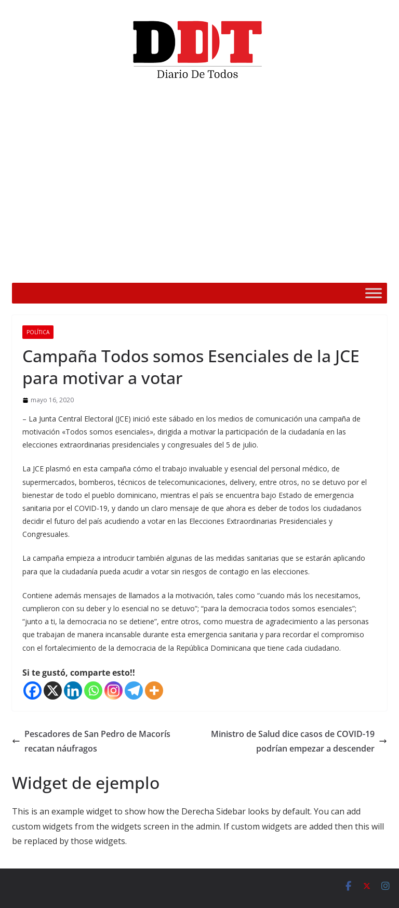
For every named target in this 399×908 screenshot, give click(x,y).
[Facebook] (32, 690)
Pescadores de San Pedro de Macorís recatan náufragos (91, 741)
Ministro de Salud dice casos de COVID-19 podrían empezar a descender (299, 741)
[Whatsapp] (93, 690)
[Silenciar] (335, 268)
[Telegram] (134, 690)
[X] (53, 690)
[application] (199, 185)
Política (37, 332)
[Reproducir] (47, 268)
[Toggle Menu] (373, 293)
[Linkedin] (73, 690)
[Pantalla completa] (352, 268)
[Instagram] (113, 690)
